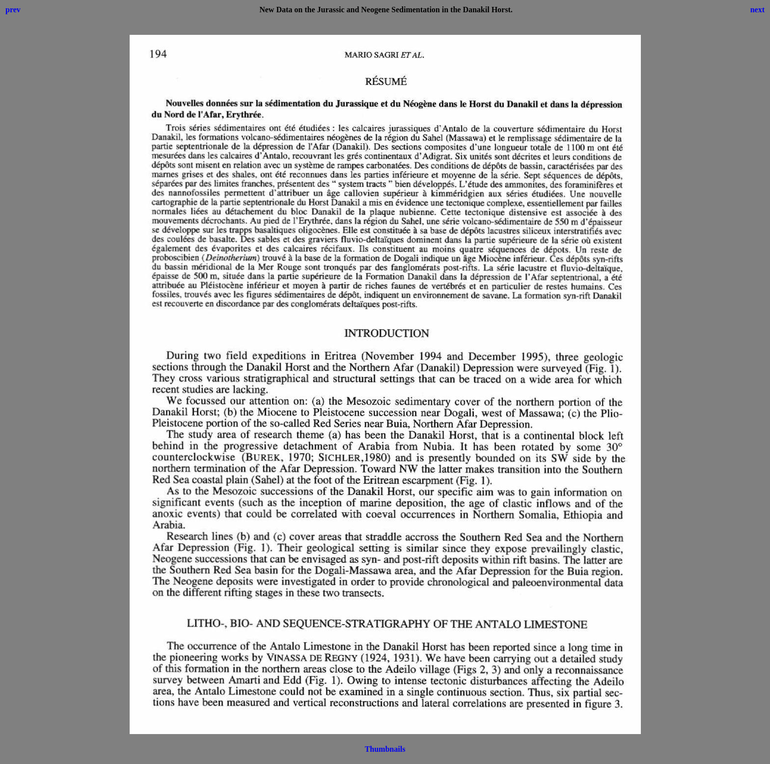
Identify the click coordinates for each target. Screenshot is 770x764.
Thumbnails (385, 749)
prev (13, 9)
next (757, 9)
